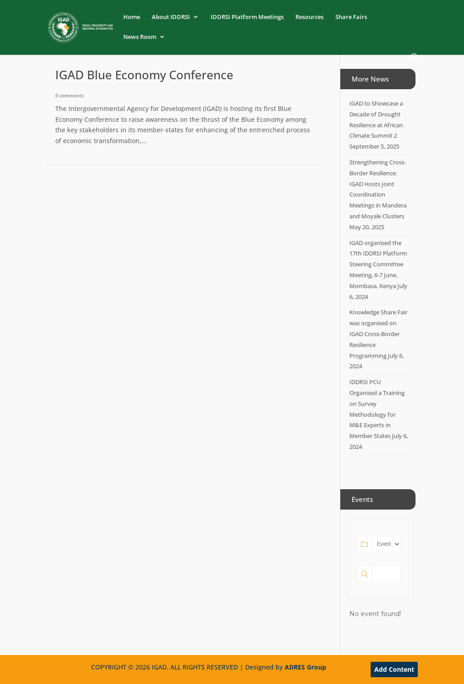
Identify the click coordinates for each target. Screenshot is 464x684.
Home (131, 17)
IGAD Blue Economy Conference (144, 75)
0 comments (69, 95)
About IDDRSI (171, 17)
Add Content (394, 669)
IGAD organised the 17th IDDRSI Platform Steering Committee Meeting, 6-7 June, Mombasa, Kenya (378, 264)
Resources (309, 17)
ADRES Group (305, 667)
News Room (139, 37)
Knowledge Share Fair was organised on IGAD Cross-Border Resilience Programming (378, 333)
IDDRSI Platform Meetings (247, 17)
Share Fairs (351, 17)
